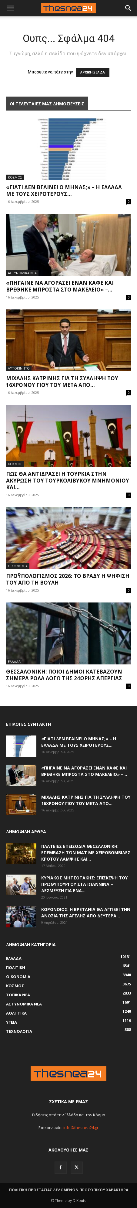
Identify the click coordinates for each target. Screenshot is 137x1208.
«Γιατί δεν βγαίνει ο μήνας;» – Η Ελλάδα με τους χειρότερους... (64, 190)
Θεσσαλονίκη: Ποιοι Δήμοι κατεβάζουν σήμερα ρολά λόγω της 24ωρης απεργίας (64, 675)
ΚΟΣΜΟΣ (15, 177)
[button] (128, 8)
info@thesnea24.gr (81, 1127)
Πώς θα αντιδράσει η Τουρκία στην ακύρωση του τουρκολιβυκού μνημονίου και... (67, 480)
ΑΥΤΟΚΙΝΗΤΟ (19, 368)
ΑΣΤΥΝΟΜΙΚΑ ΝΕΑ (22, 273)
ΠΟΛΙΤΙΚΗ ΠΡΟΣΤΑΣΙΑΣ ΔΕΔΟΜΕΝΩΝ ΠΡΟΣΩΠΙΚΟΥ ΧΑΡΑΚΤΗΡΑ (68, 1190)
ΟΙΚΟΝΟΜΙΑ (18, 566)
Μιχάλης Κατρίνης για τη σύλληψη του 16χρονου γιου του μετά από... (62, 381)
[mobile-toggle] (10, 8)
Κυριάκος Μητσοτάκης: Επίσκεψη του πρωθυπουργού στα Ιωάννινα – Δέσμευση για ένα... (84, 884)
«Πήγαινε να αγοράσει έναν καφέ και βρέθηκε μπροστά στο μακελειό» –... (60, 286)
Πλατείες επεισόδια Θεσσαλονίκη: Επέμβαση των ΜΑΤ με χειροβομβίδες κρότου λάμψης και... (85, 852)
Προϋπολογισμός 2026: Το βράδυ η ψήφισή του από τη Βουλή (67, 579)
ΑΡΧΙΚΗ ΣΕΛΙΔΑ (92, 72)
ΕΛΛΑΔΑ (14, 661)
